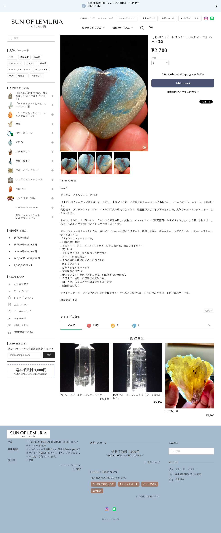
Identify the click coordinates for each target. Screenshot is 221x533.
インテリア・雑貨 (25, 198)
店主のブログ (88, 18)
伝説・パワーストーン (28, 170)
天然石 (19, 142)
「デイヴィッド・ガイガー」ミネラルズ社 (31, 105)
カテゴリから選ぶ (94, 27)
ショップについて (127, 18)
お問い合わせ (168, 18)
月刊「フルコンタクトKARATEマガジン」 (28, 217)
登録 (49, 354)
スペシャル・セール (27, 207)
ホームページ (106, 18)
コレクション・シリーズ (29, 179)
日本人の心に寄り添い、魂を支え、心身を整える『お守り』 (32, 96)
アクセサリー (23, 151)
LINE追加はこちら (190, 18)
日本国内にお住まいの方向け (183, 92)
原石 (18, 123)
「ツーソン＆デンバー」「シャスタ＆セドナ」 (31, 114)
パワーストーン (24, 133)
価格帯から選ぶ (123, 27)
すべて (71, 325)
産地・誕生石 (23, 161)
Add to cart (182, 83)
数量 (153, 58)
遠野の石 (20, 188)
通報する (209, 310)
